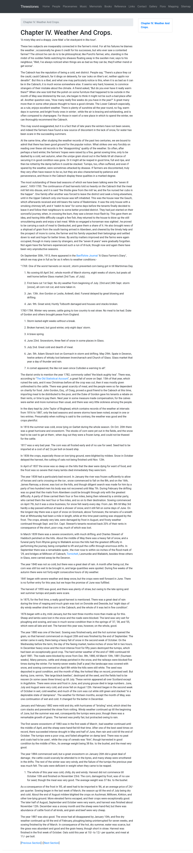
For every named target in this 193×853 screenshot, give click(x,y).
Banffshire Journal (87, 255)
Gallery (153, 6)
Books (108, 6)
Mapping (173, 6)
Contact (142, 6)
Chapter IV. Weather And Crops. (155, 25)
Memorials (95, 6)
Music (83, 6)
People (56, 6)
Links (132, 6)
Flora (163, 6)
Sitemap (186, 6)
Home (46, 6)
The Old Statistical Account (52, 378)
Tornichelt (72, 553)
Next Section (51, 842)
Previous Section (31, 842)
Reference (120, 6)
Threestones (30, 7)
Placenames (70, 6)
